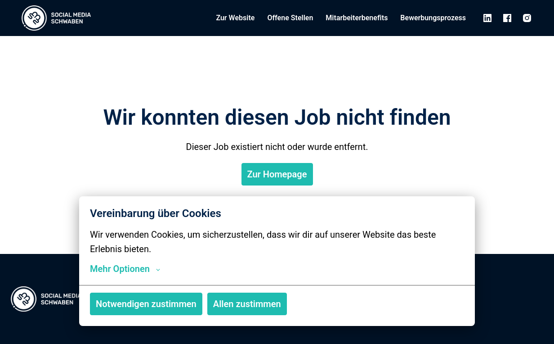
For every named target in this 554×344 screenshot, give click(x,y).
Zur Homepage (277, 174)
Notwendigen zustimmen (146, 304)
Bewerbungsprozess (433, 18)
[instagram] (527, 18)
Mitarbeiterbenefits (357, 18)
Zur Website (235, 18)
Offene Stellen (290, 18)
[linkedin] (487, 18)
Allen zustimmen (247, 304)
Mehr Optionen (125, 268)
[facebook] (507, 18)
